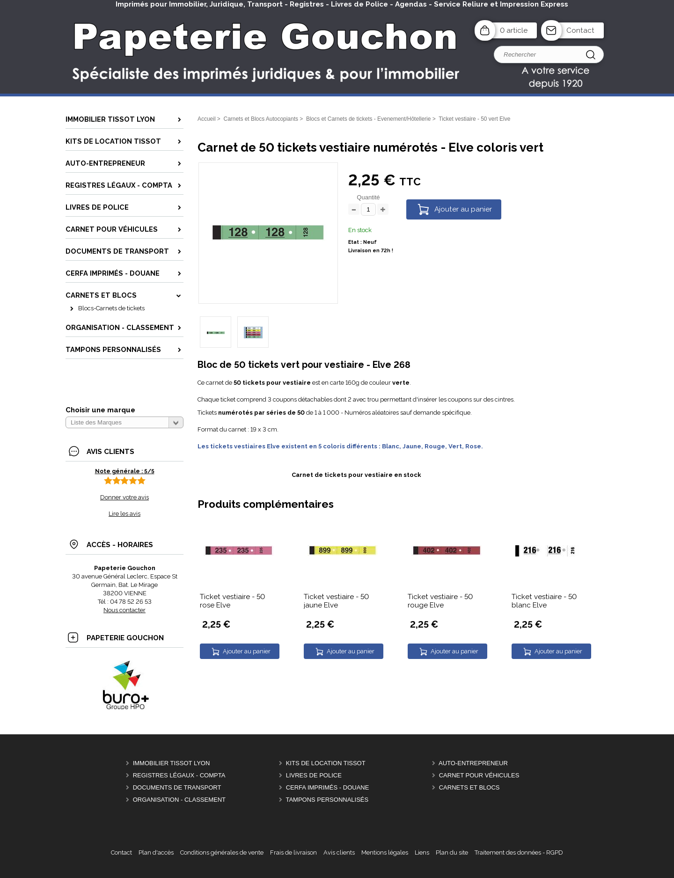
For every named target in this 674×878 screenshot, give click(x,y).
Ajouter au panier (463, 209)
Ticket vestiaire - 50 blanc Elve (544, 601)
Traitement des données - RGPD (519, 852)
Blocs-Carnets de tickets (111, 308)
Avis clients (339, 852)
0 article (513, 30)
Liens (422, 852)
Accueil (207, 119)
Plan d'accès (156, 852)
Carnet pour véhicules (479, 775)
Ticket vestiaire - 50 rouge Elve (440, 601)
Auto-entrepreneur (473, 763)
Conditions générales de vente (222, 852)
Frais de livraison (293, 852)
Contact (580, 30)
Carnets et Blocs (469, 787)
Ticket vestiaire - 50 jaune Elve (336, 601)
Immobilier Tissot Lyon (171, 763)
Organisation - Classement (179, 799)
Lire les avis (124, 513)
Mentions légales (384, 852)
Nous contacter (124, 610)
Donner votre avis (124, 497)
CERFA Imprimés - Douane (327, 787)
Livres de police (314, 775)
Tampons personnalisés (327, 799)
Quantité (368, 197)
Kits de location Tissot (326, 763)
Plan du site (452, 852)
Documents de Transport (177, 787)
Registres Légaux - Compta (179, 775)
